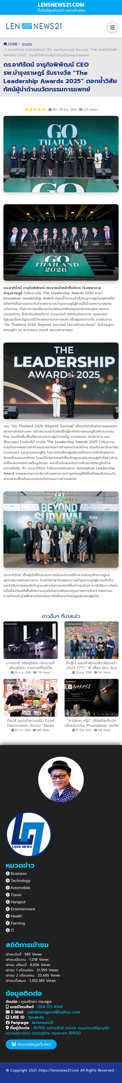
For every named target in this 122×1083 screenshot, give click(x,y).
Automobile (18, 888)
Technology (18, 881)
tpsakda (36, 1017)
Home (10, 43)
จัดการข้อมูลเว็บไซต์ (31, 1044)
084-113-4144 (49, 1007)
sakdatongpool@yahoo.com (53, 1012)
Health (14, 916)
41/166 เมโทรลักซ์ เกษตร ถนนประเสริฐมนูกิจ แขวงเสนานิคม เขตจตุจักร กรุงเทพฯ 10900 (57, 1030)
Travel (13, 895)
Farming (15, 923)
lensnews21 (42, 1023)
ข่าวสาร (27, 44)
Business (16, 873)
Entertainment (20, 909)
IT (10, 930)
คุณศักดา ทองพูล (28, 1001)
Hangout (16, 902)
